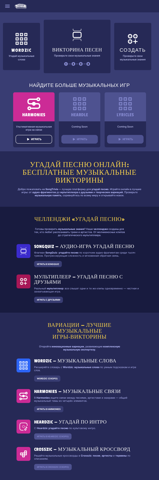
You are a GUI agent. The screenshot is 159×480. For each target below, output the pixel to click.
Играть (34, 139)
